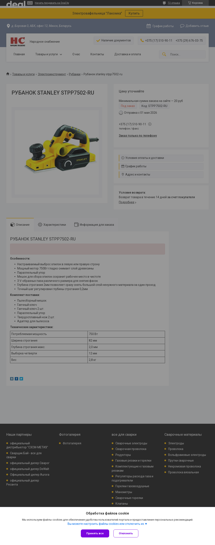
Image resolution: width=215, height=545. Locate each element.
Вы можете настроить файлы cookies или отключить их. (106, 523)
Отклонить (126, 533)
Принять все (95, 533)
